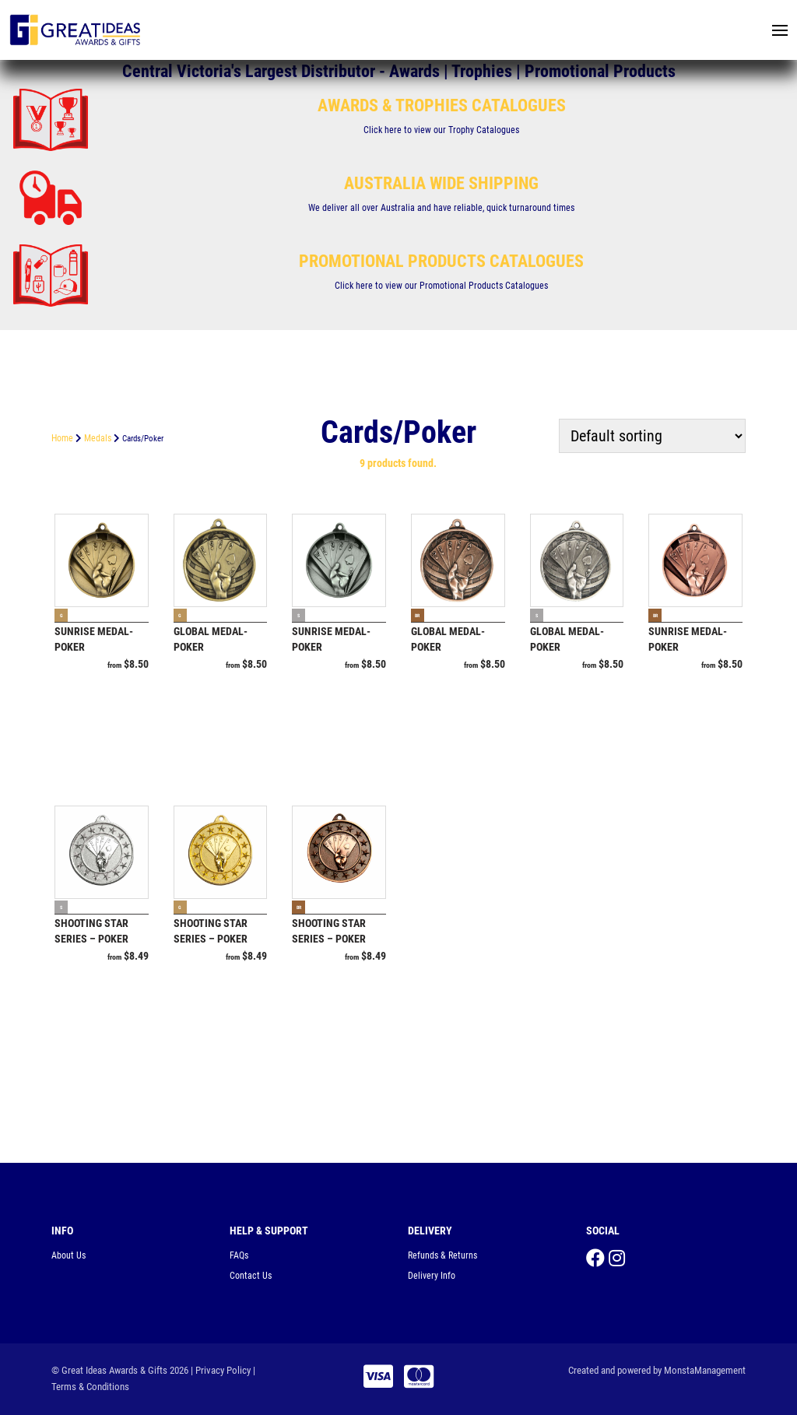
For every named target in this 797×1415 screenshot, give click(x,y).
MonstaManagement (705, 1370)
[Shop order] (652, 436)
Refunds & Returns (442, 1255)
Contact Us (251, 1275)
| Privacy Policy (221, 1370)
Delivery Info (431, 1275)
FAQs (239, 1255)
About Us (68, 1255)
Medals (97, 438)
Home (62, 438)
